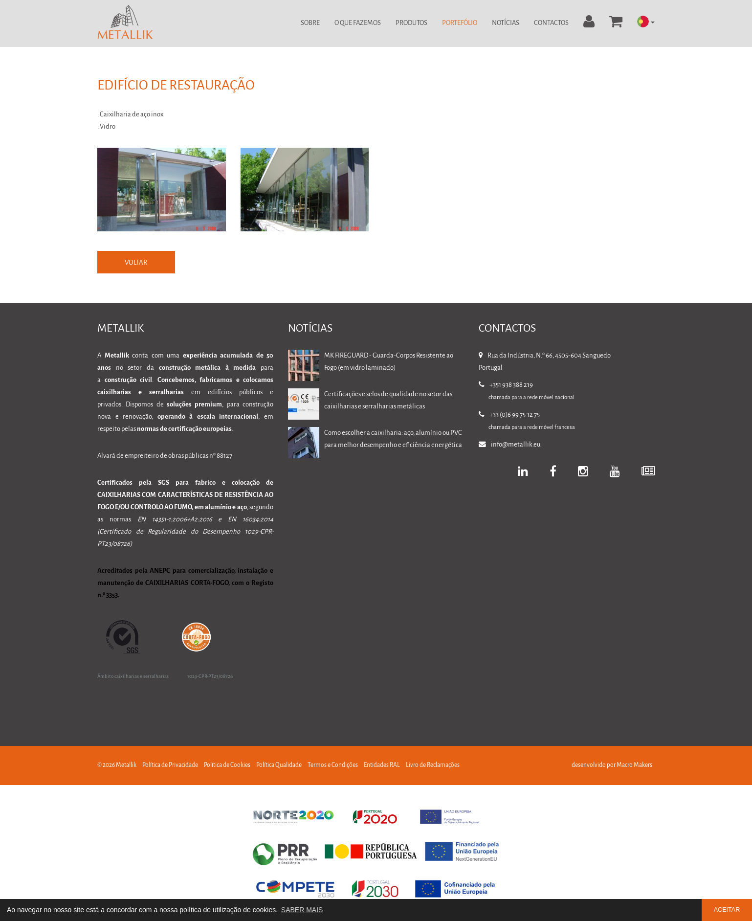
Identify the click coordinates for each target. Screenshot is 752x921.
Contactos (551, 23)
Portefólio (459, 23)
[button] (646, 22)
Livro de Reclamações (433, 766)
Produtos (411, 23)
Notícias (505, 23)
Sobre (310, 23)
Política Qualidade (279, 766)
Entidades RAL (382, 766)
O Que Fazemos (357, 23)
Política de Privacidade (170, 766)
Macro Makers (634, 766)
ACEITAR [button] (727, 909)
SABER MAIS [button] (302, 910)
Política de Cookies (227, 766)
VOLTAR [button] (136, 263)
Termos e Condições (333, 766)
